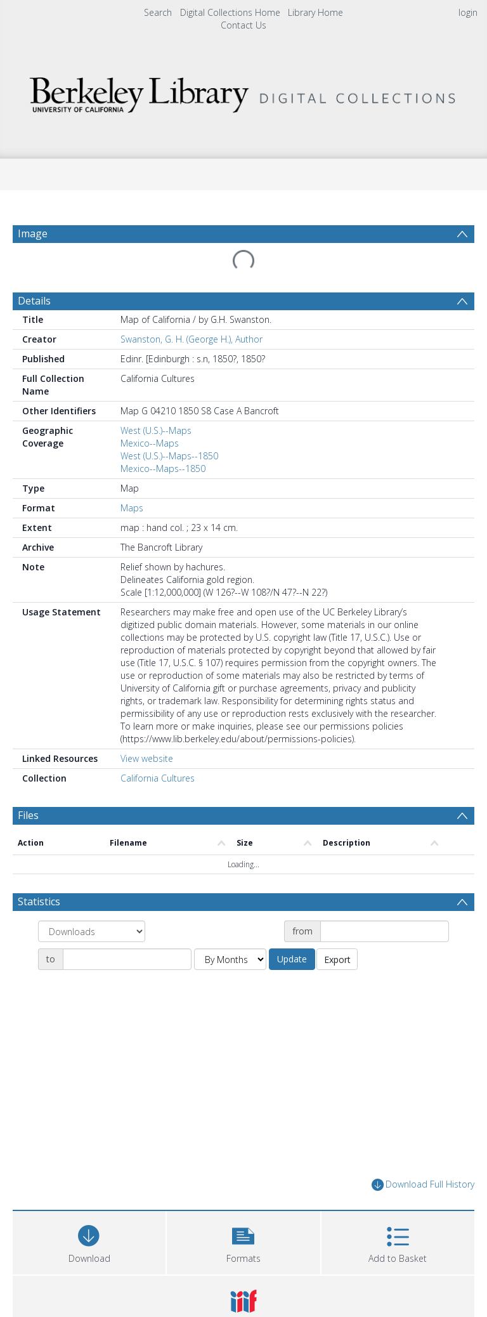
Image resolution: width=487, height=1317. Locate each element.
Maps (131, 508)
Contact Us (243, 25)
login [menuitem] (467, 12)
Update (292, 959)
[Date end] (127, 959)
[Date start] (384, 931)
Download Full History (423, 1184)
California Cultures (157, 778)
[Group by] (91, 931)
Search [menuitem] (158, 12)
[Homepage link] (243, 92)
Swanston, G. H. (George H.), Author (191, 339)
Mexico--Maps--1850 (162, 468)
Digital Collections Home (230, 12)
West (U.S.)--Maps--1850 (169, 456)
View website (146, 758)
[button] (243, 1241)
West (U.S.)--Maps (156, 430)
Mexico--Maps (149, 443)
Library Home (315, 12)
